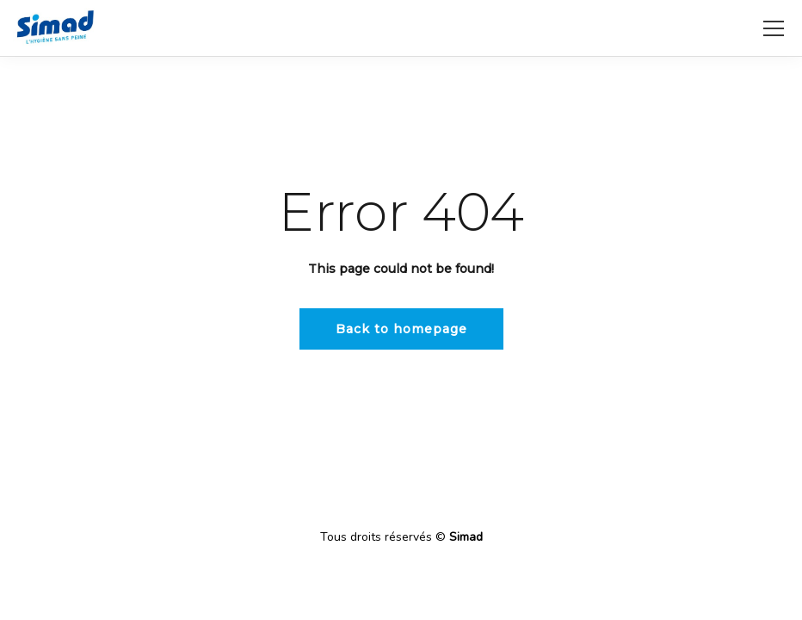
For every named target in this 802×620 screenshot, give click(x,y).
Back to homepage (401, 329)
